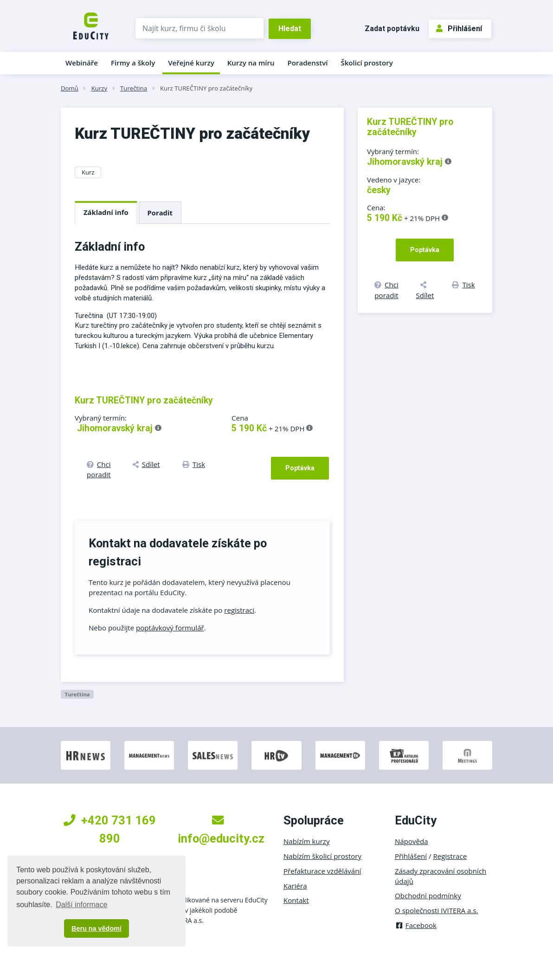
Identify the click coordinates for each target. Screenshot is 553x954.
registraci (239, 610)
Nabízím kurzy (306, 841)
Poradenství (308, 62)
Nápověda (411, 841)
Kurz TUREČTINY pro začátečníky (206, 88)
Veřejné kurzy (191, 62)
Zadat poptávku (392, 28)
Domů (69, 88)
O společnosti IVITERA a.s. (436, 910)
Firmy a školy (133, 62)
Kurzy (99, 88)
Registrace (450, 856)
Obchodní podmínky (428, 895)
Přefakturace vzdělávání (322, 871)
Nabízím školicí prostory (322, 856)
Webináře (81, 62)
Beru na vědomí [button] (96, 928)
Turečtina (133, 88)
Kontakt (296, 900)
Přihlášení (459, 28)
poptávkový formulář (170, 627)
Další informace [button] (81, 905)
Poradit (160, 212)
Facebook (416, 925)
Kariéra (295, 885)
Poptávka (300, 468)
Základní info (106, 212)
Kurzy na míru (251, 62)
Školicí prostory (366, 62)
